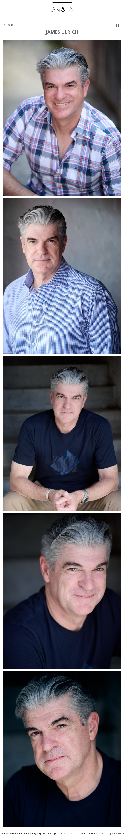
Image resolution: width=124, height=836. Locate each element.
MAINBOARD (118, 833)
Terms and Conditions (86, 833)
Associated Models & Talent (61, 9)
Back (8, 25)
